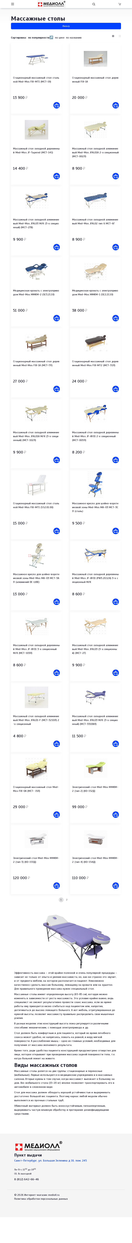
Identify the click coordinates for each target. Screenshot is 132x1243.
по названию (74, 37)
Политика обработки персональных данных (41, 1224)
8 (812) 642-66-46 (26, 1205)
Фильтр (66, 26)
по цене (59, 37)
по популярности (38, 37)
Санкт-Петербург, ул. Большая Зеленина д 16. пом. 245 (50, 1186)
